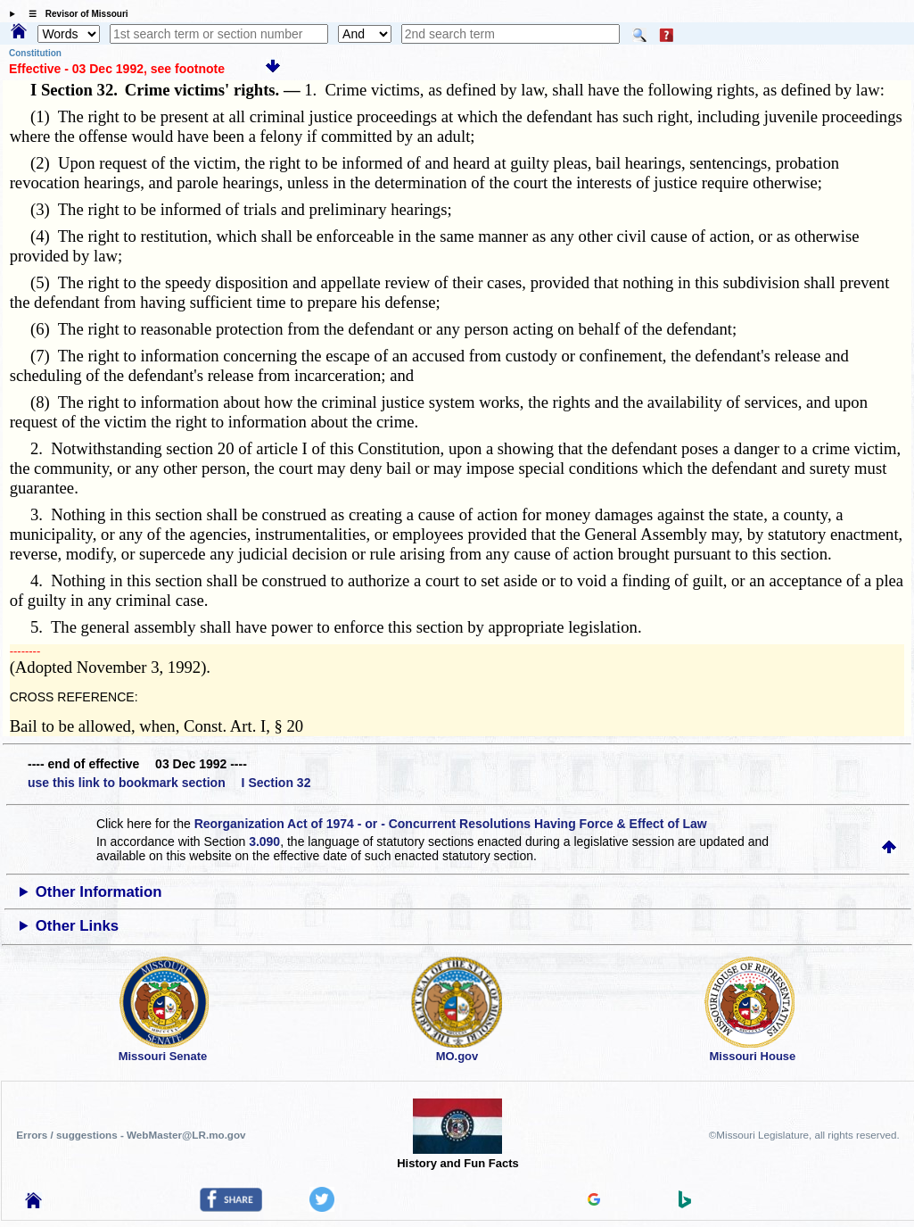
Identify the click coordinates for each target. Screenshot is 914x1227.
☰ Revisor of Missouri (74, 14)
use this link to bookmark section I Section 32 (169, 782)
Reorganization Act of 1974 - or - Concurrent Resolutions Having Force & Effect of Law (450, 824)
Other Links (77, 925)
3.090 (264, 841)
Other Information (99, 891)
